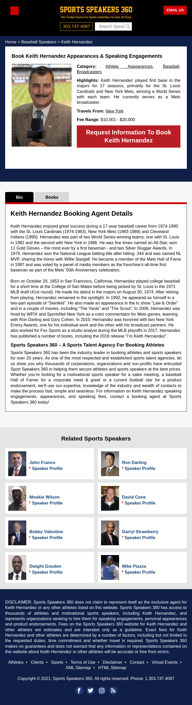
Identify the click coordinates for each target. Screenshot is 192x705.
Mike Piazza (134, 566)
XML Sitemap (78, 667)
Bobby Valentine (46, 531)
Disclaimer (112, 662)
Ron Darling (134, 462)
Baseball (171, 66)
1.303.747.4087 (159, 678)
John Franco (42, 462)
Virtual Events (165, 662)
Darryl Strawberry (140, 531)
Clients (37, 662)
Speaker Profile (47, 468)
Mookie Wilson (44, 497)
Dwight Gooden (45, 566)
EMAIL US (175, 10)
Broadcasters (89, 71)
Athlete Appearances (129, 66)
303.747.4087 (76, 26)
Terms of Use (83, 662)
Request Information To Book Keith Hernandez (128, 136)
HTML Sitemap (112, 667)
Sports (57, 662)
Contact (137, 662)
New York (114, 111)
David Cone (134, 497)
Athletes (15, 662)
